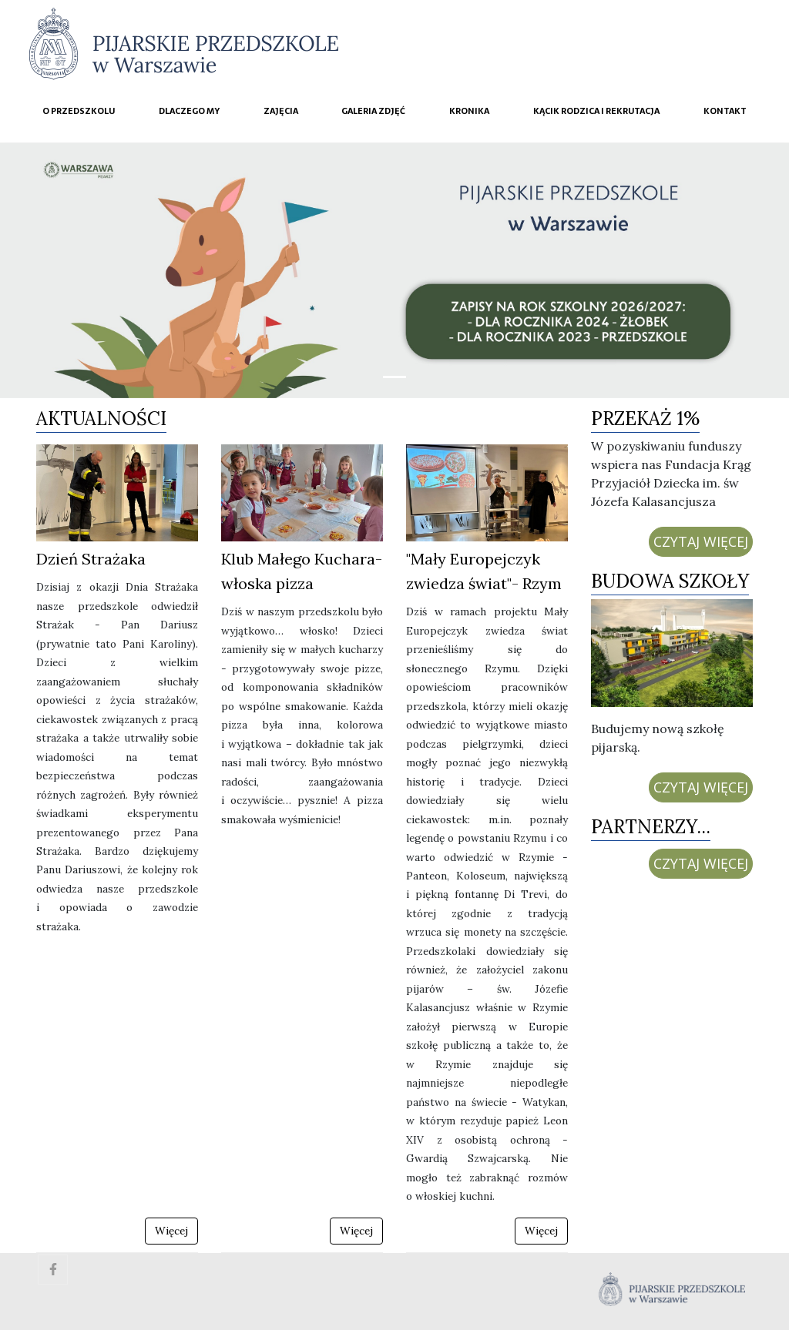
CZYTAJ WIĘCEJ (700, 541)
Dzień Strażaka (91, 558)
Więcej (171, 1231)
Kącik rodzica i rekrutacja (596, 111)
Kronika (469, 111)
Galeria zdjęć (373, 111)
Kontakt (725, 111)
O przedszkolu (78, 111)
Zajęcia (281, 111)
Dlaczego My (189, 111)
